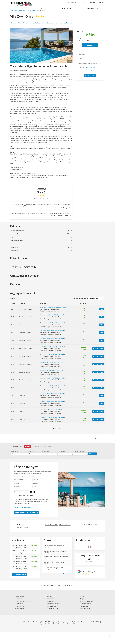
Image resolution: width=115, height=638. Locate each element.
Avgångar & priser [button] (69, 23)
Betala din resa (19, 596)
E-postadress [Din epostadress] (19, 477)
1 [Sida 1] (53, 429)
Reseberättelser (52, 601)
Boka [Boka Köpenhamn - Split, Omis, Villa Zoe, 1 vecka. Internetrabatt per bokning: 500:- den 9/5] (101, 309)
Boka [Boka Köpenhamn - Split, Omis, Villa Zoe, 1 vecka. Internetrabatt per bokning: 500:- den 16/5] (101, 325)
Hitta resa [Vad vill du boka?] (92, 454)
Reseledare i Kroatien (53, 604)
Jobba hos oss (51, 606)
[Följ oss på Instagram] (90, 546)
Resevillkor (18, 599)
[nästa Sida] (61, 428)
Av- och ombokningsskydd (23, 601)
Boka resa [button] (89, 45)
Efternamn (17, 484)
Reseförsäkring (19, 606)
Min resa (101, 2)
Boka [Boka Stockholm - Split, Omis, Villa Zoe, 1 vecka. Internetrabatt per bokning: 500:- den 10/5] (101, 317)
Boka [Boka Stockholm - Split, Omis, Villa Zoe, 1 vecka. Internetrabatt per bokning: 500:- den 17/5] (101, 333)
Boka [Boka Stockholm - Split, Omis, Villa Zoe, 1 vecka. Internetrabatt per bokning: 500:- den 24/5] (101, 340)
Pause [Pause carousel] (69, 61)
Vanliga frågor (19, 608)
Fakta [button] (19, 23)
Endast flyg (36, 446)
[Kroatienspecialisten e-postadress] (63, 624)
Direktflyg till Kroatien (86, 601)
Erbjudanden (18, 540)
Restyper (82, 599)
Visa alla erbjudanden (19, 575)
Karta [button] (60, 23)
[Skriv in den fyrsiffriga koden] (21, 491)
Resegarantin (19, 604)
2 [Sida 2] (55, 429)
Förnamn (36, 477)
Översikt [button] (13, 23)
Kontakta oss (93, 2)
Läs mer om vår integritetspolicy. (24, 507)
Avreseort (14, 451)
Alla (19, 453)
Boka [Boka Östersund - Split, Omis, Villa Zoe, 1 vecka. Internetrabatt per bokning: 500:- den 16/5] (101, 403)
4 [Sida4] (59, 429)
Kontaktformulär (90, 76)
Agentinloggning (85, 608)
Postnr (35, 484)
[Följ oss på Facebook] (88, 546)
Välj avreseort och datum (80, 298)
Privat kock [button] (26, 23)
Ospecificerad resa (85, 604)
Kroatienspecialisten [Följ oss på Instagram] (91, 70)
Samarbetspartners (53, 608)
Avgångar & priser (21, 293)
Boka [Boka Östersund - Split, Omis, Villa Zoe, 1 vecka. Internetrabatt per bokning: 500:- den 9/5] (101, 396)
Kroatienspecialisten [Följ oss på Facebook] (91, 67)
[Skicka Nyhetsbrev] (26, 512)
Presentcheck (84, 606)
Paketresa (27, 446)
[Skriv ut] (99, 439)
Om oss (49, 596)
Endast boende (46, 446)
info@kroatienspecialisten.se (93, 63)
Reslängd (45, 451)
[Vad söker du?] (75, 2)
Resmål (82, 596)
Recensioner (51, 599)
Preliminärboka (98, 348)
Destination (31, 451)
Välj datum (61, 451)
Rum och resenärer (79, 451)
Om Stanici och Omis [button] (51, 23)
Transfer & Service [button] (37, 23)
